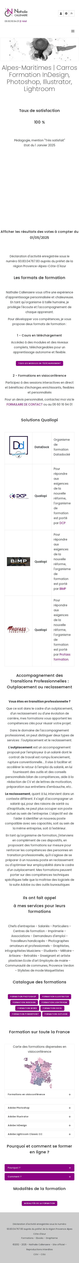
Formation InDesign (24, 1002)
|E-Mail (23, 21)
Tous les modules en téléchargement (39, 363)
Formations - (28, 1238)
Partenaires (61, 14)
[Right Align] (72, 32)
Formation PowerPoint (25, 1014)
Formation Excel (52, 1008)
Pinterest (66, 14)
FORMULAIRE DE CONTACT (25, 404)
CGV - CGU (39, 1254)
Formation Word (27, 1008)
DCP (62, 523)
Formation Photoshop (23, 996)
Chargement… (39, 186)
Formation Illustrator (55, 996)
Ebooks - (41, 1238)
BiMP (63, 589)
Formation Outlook (56, 1014)
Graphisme (52, 1238)
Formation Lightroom (54, 1002)
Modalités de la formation (39, 1203)
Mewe (71, 14)
